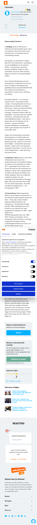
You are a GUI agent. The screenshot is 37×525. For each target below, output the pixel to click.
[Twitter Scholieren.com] (12, 516)
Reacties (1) (23, 35)
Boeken (18, 496)
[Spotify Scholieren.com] (22, 516)
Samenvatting (15, 12)
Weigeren (18, 294)
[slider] (16, 374)
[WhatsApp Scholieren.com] (16, 516)
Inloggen (14, 459)
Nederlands (22, 27)
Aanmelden (22, 459)
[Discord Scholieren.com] (19, 516)
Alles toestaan (18, 283)
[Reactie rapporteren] (29, 434)
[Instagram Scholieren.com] (9, 516)
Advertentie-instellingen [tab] (25, 234)
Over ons (18, 510)
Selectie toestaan (18, 288)
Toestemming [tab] (6, 234)
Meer (18, 505)
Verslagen (18, 501)
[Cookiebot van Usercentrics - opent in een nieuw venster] (28, 230)
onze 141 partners (11, 242)
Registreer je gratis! (18, 359)
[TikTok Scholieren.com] (25, 516)
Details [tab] (14, 234)
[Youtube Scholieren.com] (6, 516)
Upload (18, 333)
